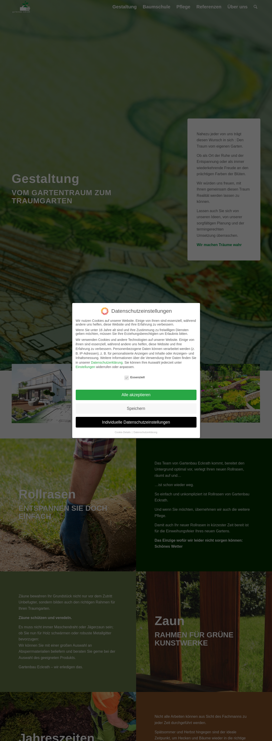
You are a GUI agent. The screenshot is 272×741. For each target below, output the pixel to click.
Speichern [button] (136, 408)
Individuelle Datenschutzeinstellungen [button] (136, 422)
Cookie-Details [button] (123, 432)
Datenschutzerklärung (107, 362)
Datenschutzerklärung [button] (145, 432)
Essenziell (134, 377)
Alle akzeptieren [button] (136, 394)
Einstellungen (85, 367)
